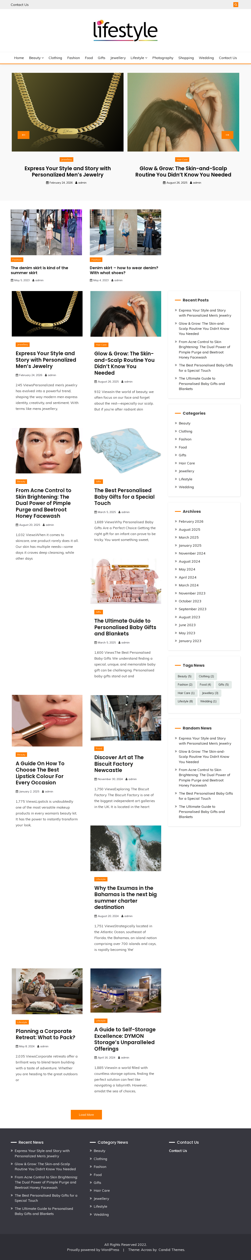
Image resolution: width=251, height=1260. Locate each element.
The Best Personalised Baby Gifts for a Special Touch (124, 497)
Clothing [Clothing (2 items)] (206, 676)
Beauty (35, 57)
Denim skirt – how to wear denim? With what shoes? (124, 270)
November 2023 (192, 593)
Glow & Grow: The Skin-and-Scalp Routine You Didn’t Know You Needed (183, 171)
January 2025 (190, 545)
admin (82, 182)
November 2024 (192, 553)
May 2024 (187, 569)
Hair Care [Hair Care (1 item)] (186, 693)
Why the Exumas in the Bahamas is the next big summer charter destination (125, 898)
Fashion (73, 57)
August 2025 (189, 529)
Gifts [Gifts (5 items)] (223, 684)
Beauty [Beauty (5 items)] (185, 676)
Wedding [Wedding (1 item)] (208, 701)
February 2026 (191, 521)
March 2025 (189, 537)
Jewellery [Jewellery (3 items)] (210, 693)
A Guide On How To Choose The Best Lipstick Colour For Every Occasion (40, 773)
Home (19, 57)
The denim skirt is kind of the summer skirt (39, 270)
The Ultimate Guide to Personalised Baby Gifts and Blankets (125, 627)
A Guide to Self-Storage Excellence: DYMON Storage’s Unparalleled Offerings (125, 1039)
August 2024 (189, 561)
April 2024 (187, 577)
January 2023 (190, 641)
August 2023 (189, 617)
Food (89, 57)
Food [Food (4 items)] (205, 684)
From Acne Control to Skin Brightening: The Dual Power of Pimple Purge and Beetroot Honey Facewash (43, 503)
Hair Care (182, 159)
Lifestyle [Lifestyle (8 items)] (185, 701)
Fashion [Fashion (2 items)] (185, 684)
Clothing (55, 57)
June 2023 (187, 625)
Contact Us (20, 4)
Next (227, 135)
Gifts (101, 57)
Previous (23, 135)
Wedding (206, 57)
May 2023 (187, 633)
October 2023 (190, 601)
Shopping (186, 57)
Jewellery (118, 57)
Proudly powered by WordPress (93, 1249)
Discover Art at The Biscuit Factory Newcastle (119, 764)
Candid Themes (171, 1249)
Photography (162, 57)
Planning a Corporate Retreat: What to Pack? (45, 1034)
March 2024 (189, 585)
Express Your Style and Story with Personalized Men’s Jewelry (68, 171)
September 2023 (192, 609)
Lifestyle (137, 57)
